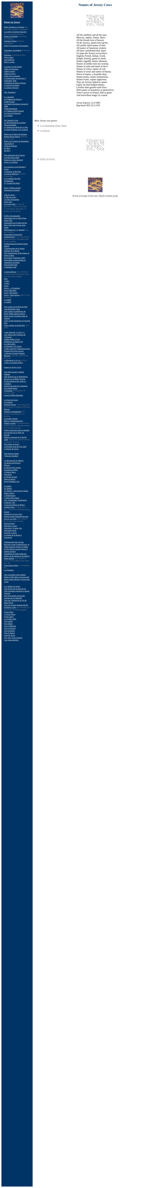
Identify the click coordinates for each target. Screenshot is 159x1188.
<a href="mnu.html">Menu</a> (17, 602)
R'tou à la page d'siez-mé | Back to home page (95, 195)
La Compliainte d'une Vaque (53, 125)
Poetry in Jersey (47, 159)
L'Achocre (45, 130)
